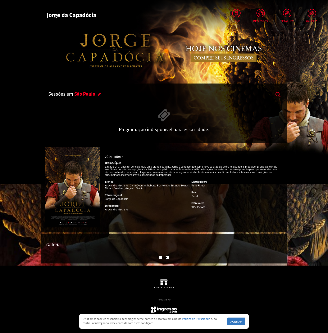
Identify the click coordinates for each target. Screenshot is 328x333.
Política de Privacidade (196, 319)
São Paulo (85, 94)
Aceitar (236, 321)
